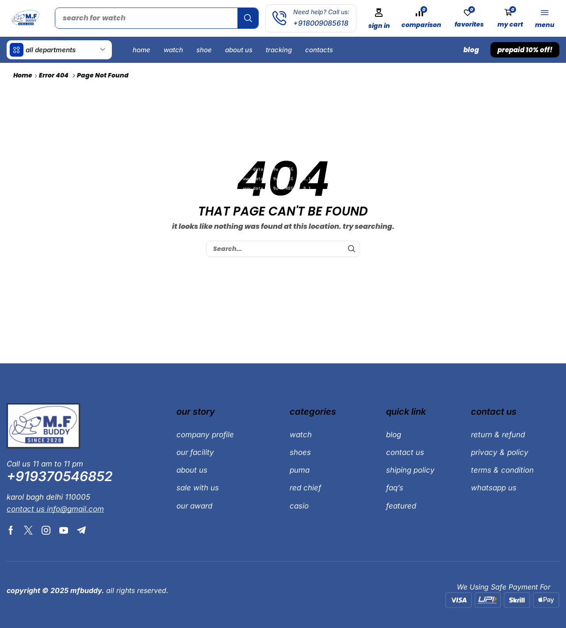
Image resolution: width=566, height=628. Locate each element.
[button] (379, 18)
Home (22, 75)
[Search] (247, 18)
